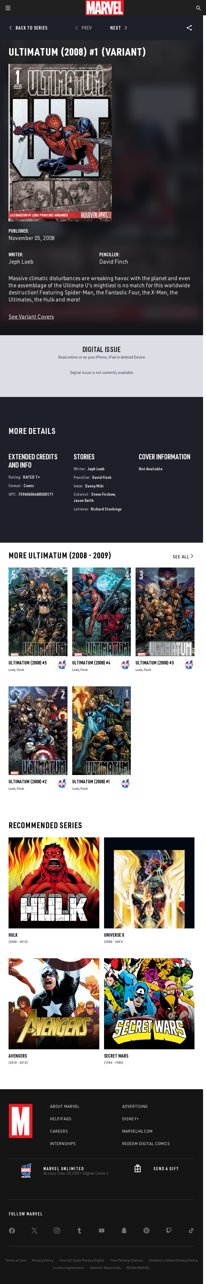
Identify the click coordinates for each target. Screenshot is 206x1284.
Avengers (18, 1056)
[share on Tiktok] (191, 1232)
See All (184, 557)
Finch (20, 669)
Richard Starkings (106, 508)
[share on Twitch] (169, 1232)
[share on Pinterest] (146, 1232)
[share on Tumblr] (79, 1232)
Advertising (135, 1106)
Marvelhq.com (137, 1131)
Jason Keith (84, 500)
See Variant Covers (31, 316)
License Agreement (68, 1267)
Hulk (13, 935)
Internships (63, 1143)
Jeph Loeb (21, 261)
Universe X (114, 935)
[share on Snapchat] (124, 1232)
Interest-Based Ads (105, 1267)
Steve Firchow (103, 494)
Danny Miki (94, 485)
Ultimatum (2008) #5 (28, 663)
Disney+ (130, 1118)
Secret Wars (116, 1056)
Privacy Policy (42, 1260)
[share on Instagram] (57, 1232)
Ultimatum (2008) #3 (155, 663)
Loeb (12, 669)
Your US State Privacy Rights (81, 1260)
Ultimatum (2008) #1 (91, 781)
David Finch (113, 261)
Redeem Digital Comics (146, 1143)
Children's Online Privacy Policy (173, 1260)
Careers (59, 1131)
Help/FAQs (61, 1118)
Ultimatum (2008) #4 (91, 663)
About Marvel (65, 1106)
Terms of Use (15, 1260)
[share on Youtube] (102, 1232)
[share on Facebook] (12, 1232)
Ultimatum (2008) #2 (28, 781)
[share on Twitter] (34, 1232)
